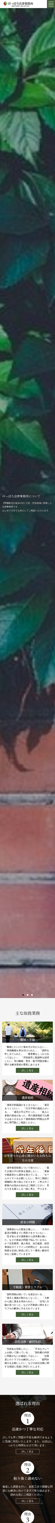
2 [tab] (27, 995)
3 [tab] (32, 995)
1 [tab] (23, 995)
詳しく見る (27, 1070)
